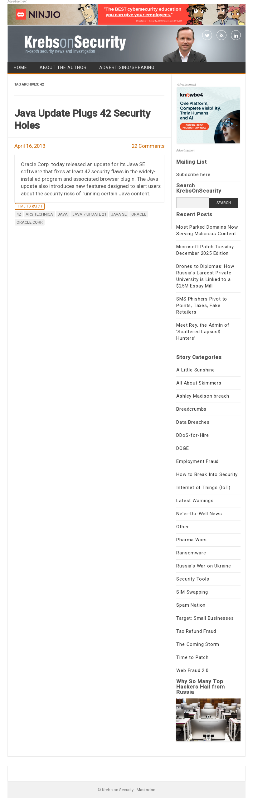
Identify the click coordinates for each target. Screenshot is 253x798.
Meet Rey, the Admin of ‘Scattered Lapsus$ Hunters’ (203, 331)
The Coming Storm (197, 644)
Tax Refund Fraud (196, 631)
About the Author (63, 67)
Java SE (119, 214)
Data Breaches (192, 422)
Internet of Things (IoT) (203, 487)
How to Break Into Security (207, 474)
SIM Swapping (192, 592)
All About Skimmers (198, 383)
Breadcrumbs (191, 409)
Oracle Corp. (30, 222)
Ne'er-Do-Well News (199, 513)
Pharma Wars (191, 540)
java (63, 214)
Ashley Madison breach (202, 396)
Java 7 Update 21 (89, 214)
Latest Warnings (194, 500)
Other (182, 527)
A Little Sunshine (195, 370)
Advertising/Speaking (126, 67)
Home (20, 67)
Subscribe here (193, 174)
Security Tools (192, 579)
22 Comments (148, 146)
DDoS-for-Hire (192, 435)
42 (19, 214)
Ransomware (191, 553)
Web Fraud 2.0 (192, 670)
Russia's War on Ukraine (203, 566)
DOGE (182, 448)
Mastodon (146, 789)
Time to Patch (29, 206)
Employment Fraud (197, 461)
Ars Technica (39, 214)
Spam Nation (191, 605)
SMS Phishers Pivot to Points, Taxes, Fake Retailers (201, 305)
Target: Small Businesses (205, 618)
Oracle (138, 214)
